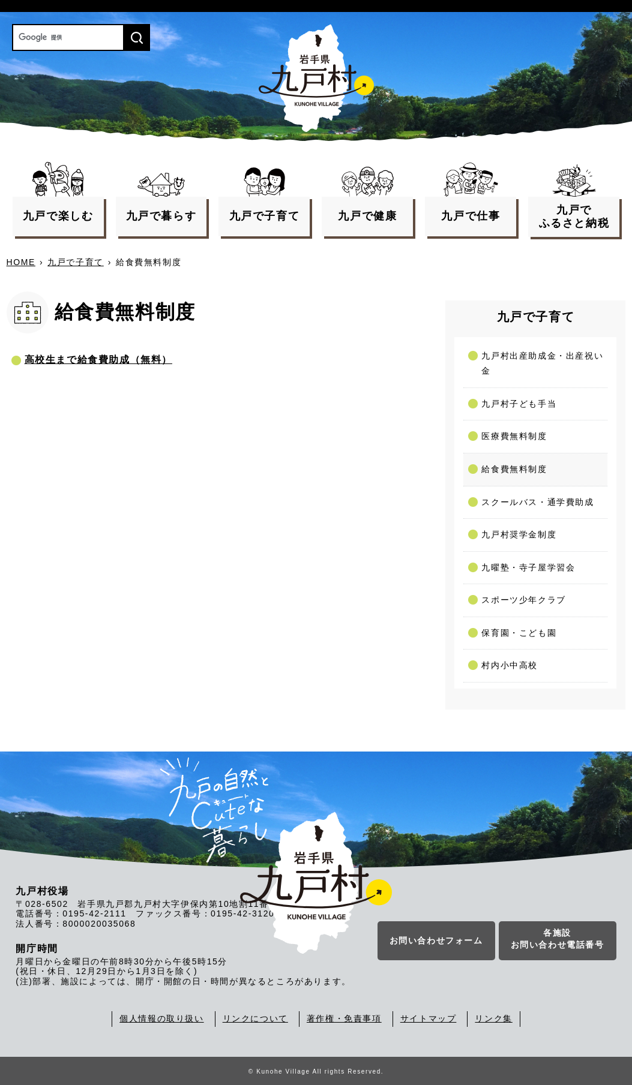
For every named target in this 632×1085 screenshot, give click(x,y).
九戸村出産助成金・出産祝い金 (542, 363)
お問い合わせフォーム (436, 941)
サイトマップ (428, 1018)
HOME (21, 262)
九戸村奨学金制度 (518, 534)
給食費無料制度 (514, 469)
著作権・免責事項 (344, 1018)
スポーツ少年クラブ (523, 600)
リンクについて (255, 1018)
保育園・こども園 (518, 633)
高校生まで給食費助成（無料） (98, 359)
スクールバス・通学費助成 (537, 502)
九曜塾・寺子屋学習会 (528, 567)
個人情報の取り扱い (161, 1018)
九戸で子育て (75, 262)
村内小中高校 (509, 665)
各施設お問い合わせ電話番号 (557, 939)
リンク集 (493, 1018)
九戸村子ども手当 (518, 403)
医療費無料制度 (514, 436)
